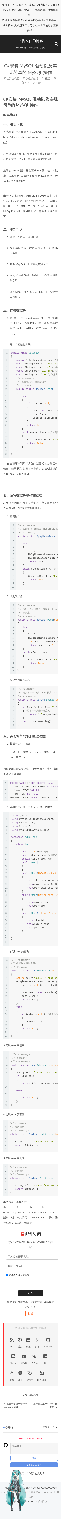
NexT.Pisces (31, 1461)
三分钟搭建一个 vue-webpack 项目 (16, 1405)
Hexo (19, 1461)
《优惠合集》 (40, 9)
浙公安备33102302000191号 (42, 1447)
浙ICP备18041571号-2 (15, 1447)
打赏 (30, 1313)
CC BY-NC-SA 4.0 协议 (41, 1217)
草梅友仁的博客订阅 (19, 1275)
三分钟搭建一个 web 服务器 (45, 1405)
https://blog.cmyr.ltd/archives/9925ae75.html (29, 1212)
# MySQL (33, 1395)
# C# (25, 1395)
